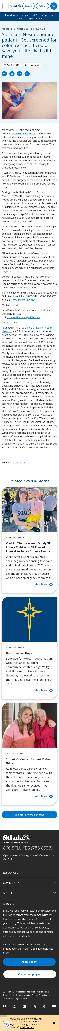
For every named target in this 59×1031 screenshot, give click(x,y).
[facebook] (5, 1006)
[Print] (4, 73)
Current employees (30, 974)
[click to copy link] (19, 73)
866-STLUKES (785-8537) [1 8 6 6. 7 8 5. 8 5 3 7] (27, 848)
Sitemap (24, 998)
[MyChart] (42, 6)
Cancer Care (20, 462)
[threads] (34, 1006)
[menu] (5, 6)
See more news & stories (29, 814)
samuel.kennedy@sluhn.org (24, 317)
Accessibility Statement (25, 992)
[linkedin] (24, 1006)
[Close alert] (54, 1023)
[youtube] (54, 1006)
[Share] (27, 73)
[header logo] (15, 6)
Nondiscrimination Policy (26, 995)
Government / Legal (11, 998)
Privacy (11, 992)
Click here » (27, 1027)
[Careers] (28, 6)
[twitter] (44, 1006)
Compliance (44, 995)
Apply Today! (29, 962)
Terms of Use (8, 995)
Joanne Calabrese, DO (24, 133)
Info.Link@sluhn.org (23, 300)
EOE (4, 992)
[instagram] (15, 1006)
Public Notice (42, 992)
